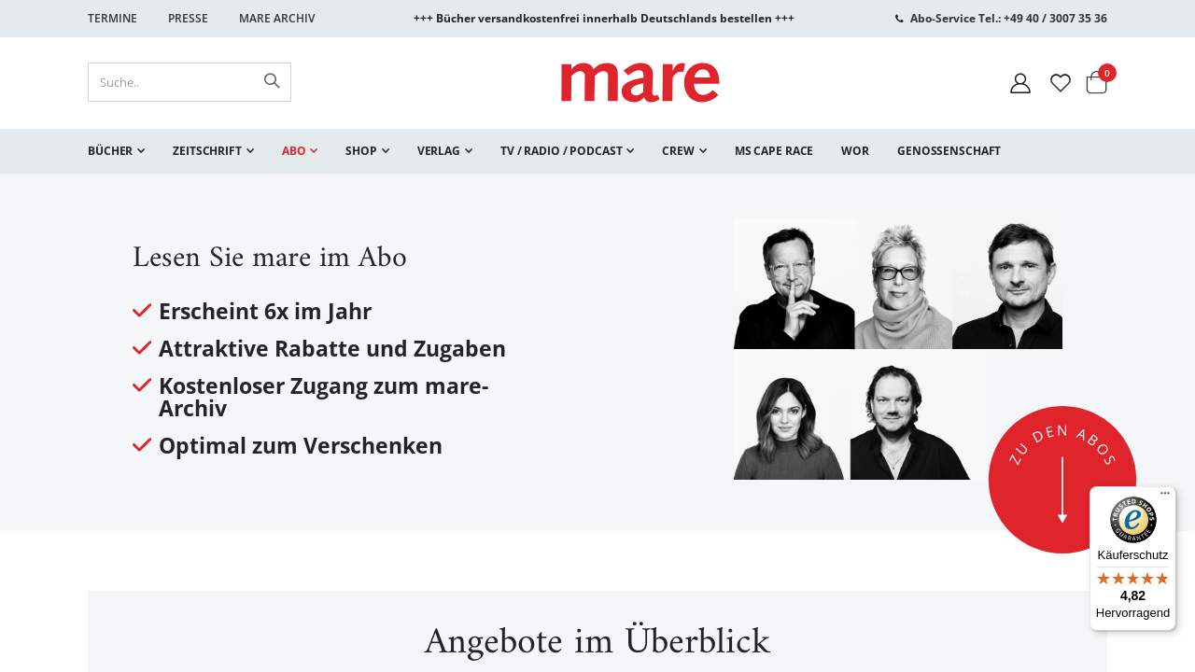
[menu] (597, 151)
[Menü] (1165, 490)
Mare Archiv (277, 18)
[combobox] (189, 82)
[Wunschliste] (1060, 82)
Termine (112, 18)
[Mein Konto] (1020, 82)
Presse (188, 18)
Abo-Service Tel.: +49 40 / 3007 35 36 (1008, 18)
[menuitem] (116, 151)
